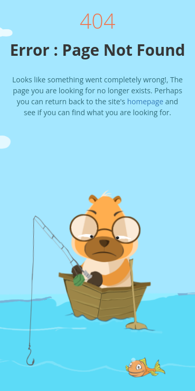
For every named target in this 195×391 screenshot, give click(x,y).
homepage (145, 101)
